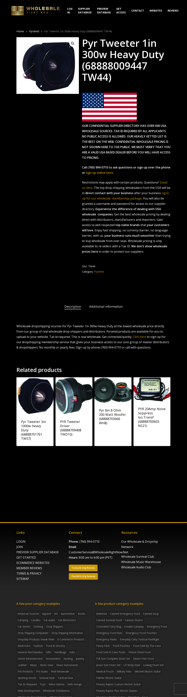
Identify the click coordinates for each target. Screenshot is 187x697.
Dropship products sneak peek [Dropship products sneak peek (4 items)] (36, 639)
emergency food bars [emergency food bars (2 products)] (109, 633)
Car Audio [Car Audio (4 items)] (49, 620)
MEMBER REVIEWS (29, 568)
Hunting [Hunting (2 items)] (68, 658)
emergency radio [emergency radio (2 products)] (106, 639)
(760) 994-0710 (89, 542)
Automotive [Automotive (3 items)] (68, 613)
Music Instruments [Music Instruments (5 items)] (67, 665)
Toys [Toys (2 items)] (43, 684)
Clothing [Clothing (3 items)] (38, 626)
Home (20, 31)
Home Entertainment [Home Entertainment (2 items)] (30, 658)
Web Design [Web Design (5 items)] (75, 684)
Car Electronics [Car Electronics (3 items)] (67, 620)
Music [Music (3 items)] (33, 665)
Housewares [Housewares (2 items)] (53, 658)
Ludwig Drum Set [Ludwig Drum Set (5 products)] (153, 665)
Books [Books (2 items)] (81, 613)
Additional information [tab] (106, 306)
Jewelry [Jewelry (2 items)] (80, 658)
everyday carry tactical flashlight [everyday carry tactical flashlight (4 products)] (139, 639)
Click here (139, 337)
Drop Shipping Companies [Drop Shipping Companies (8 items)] (33, 633)
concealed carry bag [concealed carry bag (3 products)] (108, 626)
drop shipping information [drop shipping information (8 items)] (67, 633)
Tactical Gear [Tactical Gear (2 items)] (65, 678)
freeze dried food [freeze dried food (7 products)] (140, 652)
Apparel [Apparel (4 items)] (46, 613)
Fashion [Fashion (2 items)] (38, 646)
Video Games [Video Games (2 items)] (56, 684)
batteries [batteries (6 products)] (101, 613)
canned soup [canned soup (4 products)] (151, 613)
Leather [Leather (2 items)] (22, 665)
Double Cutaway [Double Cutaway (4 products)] (134, 626)
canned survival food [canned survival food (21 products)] (109, 620)
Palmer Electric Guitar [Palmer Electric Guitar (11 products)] (109, 678)
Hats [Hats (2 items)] (72, 652)
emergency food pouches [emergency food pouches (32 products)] (141, 633)
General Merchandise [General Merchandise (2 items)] (30, 652)
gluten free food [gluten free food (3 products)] (143, 658)
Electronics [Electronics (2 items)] (24, 646)
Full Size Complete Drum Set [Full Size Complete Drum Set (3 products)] (113, 658)
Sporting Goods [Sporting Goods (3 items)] (27, 678)
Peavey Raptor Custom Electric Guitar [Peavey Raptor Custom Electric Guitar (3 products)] (118, 684)
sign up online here (99, 173)
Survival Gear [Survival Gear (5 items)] (47, 678)
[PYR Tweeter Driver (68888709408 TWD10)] (74, 395)
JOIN (19, 547)
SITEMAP (22, 579)
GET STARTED (26, 557)
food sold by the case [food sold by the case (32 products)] (147, 646)
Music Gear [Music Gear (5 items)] (46, 665)
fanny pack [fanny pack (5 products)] (103, 646)
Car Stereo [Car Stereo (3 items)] (24, 626)
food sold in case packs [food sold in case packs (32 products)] (110, 652)
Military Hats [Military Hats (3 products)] (124, 671)
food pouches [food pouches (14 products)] (121, 646)
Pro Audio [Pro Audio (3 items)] (42, 671)
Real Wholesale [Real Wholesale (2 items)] (60, 671)
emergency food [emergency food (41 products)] (157, 626)
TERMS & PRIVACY (28, 573)
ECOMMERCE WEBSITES (32, 563)
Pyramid (34, 31)
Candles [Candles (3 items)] (36, 620)
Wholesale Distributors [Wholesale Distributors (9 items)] (56, 690)
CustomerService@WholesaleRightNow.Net (98, 552)
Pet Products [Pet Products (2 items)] (25, 671)
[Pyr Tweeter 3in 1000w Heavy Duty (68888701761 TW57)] (35, 395)
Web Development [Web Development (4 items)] (29, 690)
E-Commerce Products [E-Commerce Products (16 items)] (70, 639)
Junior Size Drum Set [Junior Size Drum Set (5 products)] (108, 665)
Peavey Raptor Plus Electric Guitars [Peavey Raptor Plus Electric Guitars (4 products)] (117, 690)
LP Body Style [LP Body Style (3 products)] (132, 665)
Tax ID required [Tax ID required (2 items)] (27, 684)
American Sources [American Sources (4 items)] (28, 613)
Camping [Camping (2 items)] (23, 620)
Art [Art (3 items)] (56, 613)
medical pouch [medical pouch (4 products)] (105, 671)
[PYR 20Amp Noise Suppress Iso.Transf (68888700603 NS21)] (152, 389)
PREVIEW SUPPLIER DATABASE (37, 552)
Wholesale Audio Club (136, 567)
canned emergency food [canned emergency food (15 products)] (125, 613)
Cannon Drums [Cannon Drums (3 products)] (134, 620)
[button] (72, 43)
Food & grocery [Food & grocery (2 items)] (55, 646)
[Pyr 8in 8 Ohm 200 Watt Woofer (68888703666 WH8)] (112, 390)
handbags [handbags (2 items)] (60, 652)
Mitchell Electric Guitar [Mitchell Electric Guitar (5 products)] (148, 671)
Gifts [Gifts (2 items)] (48, 652)
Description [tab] (72, 306)
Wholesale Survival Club (137, 557)
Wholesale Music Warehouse (141, 562)
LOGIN (21, 542)
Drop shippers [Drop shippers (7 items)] (54, 626)
